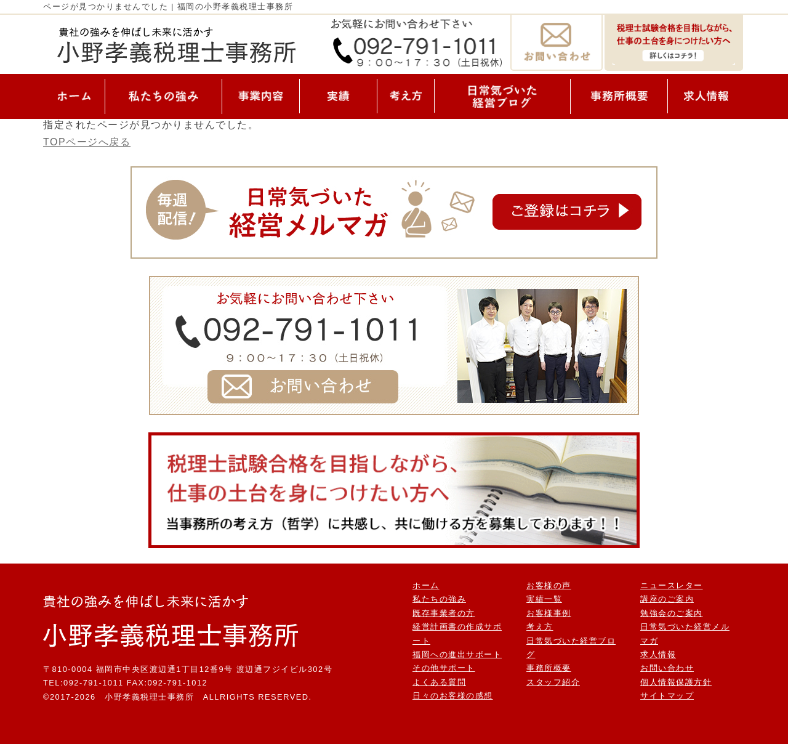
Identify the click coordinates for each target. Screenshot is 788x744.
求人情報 (658, 654)
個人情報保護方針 (676, 682)
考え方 (539, 626)
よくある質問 (439, 682)
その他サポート (443, 668)
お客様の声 (548, 585)
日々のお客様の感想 (452, 695)
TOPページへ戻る (87, 142)
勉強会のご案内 (671, 613)
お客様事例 (548, 613)
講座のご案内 (667, 599)
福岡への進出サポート (457, 654)
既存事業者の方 (443, 613)
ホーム (426, 585)
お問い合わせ (667, 668)
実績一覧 (544, 599)
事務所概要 (548, 668)
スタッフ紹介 (553, 682)
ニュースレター (671, 585)
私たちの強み (439, 599)
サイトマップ (667, 695)
